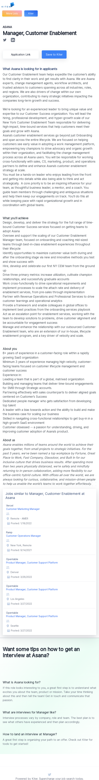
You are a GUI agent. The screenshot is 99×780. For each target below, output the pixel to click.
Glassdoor (22, 458)
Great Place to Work (76, 453)
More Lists (12, 13)
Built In (40, 458)
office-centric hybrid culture (76, 471)
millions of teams (33, 445)
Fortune (57, 453)
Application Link (21, 54)
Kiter (31, 13)
